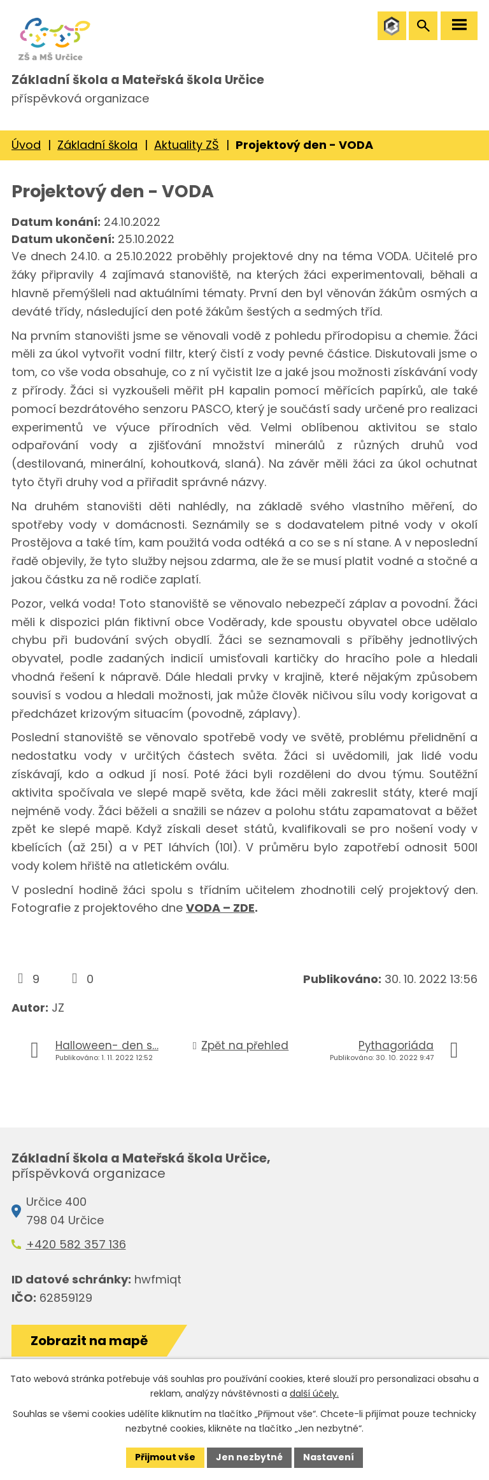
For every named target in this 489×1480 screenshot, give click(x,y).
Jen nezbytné (249, 1457)
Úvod (26, 145)
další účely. (314, 1393)
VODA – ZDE (220, 908)
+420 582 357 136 (76, 1244)
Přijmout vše (165, 1457)
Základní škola (97, 145)
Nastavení (328, 1457)
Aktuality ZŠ (186, 145)
